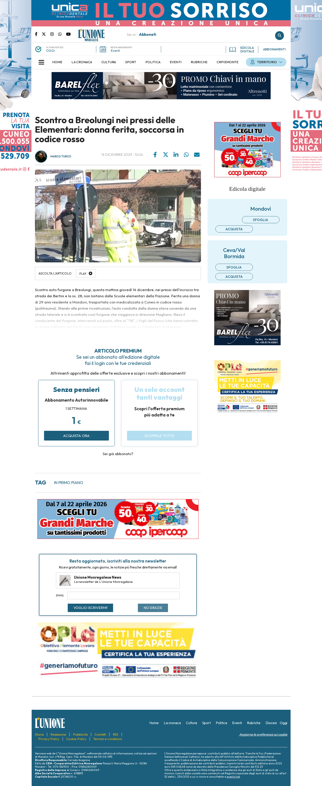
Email (60, 595)
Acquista (234, 229)
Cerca (279, 35)
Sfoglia (260, 219)
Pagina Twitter (46, 34)
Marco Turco (60, 156)
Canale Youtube (68, 34)
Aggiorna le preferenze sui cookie (263, 734)
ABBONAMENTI (274, 49)
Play (83, 274)
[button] (41, 62)
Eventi (115, 50)
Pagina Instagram (54, 34)
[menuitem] (57, 62)
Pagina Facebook (38, 34)
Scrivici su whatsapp (62, 34)
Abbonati (147, 34)
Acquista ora (76, 435)
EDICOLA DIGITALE (241, 49)
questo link (233, 776)
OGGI (50, 50)
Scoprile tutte (159, 435)
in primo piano (68, 482)
